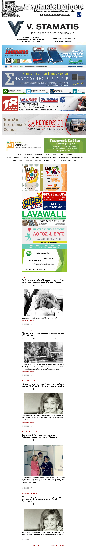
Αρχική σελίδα (36, 545)
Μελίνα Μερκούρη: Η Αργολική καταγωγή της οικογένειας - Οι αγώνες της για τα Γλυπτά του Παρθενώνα (41, 499)
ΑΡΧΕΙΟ (54, 154)
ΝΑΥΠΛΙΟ (55, 160)
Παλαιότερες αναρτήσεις (57, 545)
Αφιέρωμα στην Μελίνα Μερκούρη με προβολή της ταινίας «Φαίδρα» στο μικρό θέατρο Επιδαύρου (43, 281)
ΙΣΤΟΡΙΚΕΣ (46, 160)
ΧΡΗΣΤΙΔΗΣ (58, 338)
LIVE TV (47, 154)
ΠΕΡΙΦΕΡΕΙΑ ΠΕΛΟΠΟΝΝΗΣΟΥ (68, 160)
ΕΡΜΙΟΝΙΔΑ (38, 160)
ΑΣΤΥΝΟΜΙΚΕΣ (35, 157)
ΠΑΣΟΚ (53, 338)
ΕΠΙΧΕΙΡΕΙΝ (29, 160)
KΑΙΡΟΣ (61, 154)
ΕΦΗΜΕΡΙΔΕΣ (28, 154)
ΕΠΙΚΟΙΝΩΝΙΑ (70, 154)
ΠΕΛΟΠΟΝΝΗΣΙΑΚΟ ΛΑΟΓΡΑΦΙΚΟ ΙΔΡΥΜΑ (30, 441)
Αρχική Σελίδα (18, 154)
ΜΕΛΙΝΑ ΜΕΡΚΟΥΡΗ (47, 285)
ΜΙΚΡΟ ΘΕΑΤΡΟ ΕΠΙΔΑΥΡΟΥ (58, 285)
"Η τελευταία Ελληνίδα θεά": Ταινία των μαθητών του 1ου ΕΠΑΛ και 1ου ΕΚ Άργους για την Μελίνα (43, 385)
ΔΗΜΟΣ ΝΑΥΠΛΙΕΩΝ (18, 160)
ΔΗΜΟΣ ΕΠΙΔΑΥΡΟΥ (64, 157)
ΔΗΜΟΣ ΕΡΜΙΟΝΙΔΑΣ (77, 157)
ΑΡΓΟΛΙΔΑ (25, 157)
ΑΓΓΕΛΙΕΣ (8, 157)
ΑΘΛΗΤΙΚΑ (16, 157)
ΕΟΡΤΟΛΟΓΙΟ (38, 154)
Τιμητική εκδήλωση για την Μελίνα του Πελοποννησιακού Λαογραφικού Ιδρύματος (40, 436)
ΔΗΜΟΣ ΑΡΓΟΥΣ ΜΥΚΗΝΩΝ (49, 157)
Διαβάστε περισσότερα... (28, 320)
